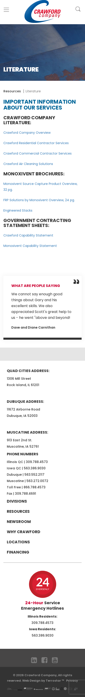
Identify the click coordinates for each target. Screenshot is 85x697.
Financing (18, 552)
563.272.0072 (37, 481)
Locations (18, 542)
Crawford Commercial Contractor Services (37, 153)
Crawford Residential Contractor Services (36, 143)
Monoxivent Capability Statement (30, 245)
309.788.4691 (25, 493)
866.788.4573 (35, 487)
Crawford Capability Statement (28, 235)
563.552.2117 (34, 474)
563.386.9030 (35, 468)
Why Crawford (23, 532)
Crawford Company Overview (27, 132)
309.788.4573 (37, 462)
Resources (12, 91)
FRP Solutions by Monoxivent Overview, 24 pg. (39, 200)
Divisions (17, 501)
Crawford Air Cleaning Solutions (28, 164)
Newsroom (19, 521)
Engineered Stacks (17, 210)
